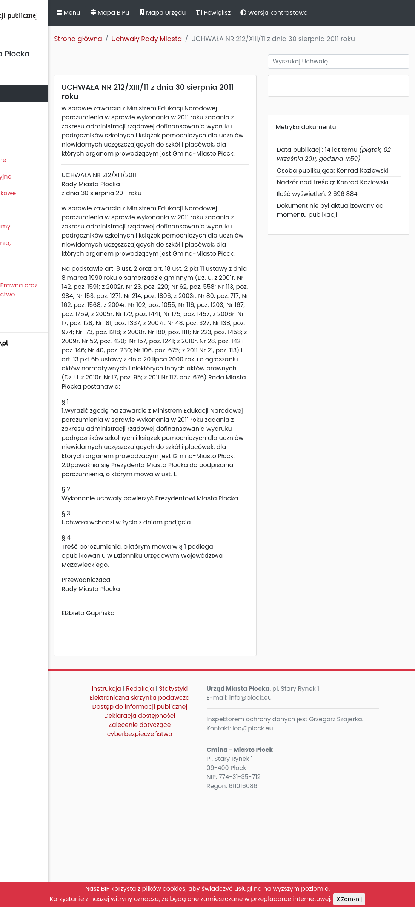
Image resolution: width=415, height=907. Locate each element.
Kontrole (16, 209)
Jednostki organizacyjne (40, 176)
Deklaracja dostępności (188, 852)
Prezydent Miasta (29, 110)
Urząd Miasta (23, 126)
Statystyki (188, 807)
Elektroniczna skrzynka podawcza (188, 821)
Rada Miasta (23, 93)
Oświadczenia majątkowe (42, 193)
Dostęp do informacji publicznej (188, 839)
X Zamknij (349, 899)
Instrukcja (170, 798)
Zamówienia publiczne (37, 160)
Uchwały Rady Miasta (212, 38)
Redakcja (204, 798)
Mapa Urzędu (227, 12)
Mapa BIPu (174, 12)
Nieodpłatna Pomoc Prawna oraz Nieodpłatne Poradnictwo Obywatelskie (53, 294)
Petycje (15, 268)
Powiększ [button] (278, 12)
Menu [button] (133, 12)
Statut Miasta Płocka (34, 76)
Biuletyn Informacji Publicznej (57, 20)
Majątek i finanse (29, 143)
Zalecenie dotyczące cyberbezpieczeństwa (188, 866)
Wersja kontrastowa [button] (339, 12)
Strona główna (143, 38)
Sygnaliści (19, 320)
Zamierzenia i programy (40, 226)
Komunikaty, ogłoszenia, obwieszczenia (40, 247)
